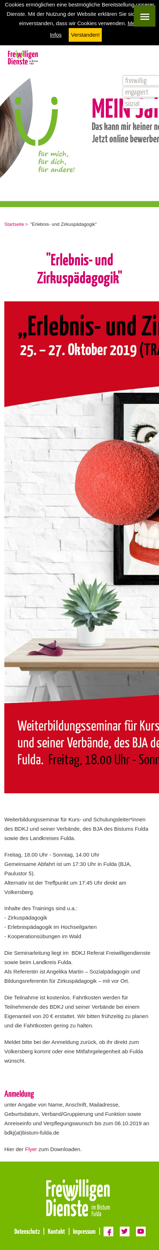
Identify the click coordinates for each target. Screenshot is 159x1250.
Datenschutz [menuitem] (27, 1231)
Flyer (31, 1149)
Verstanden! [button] (85, 35)
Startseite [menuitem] (14, 224)
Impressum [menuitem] (84, 1231)
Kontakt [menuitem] (56, 1231)
